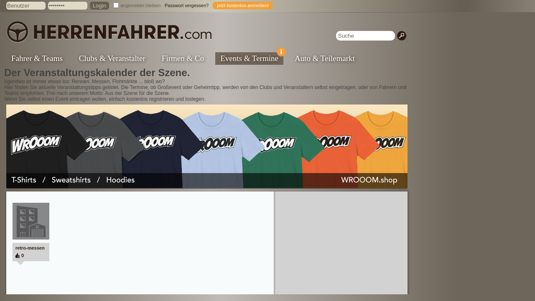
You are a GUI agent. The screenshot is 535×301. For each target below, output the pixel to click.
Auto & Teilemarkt (325, 58)
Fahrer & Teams (37, 58)
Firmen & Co (183, 58)
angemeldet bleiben (140, 5)
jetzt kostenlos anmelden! (243, 5)
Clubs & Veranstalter (112, 58)
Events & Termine (251, 57)
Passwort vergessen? (187, 5)
